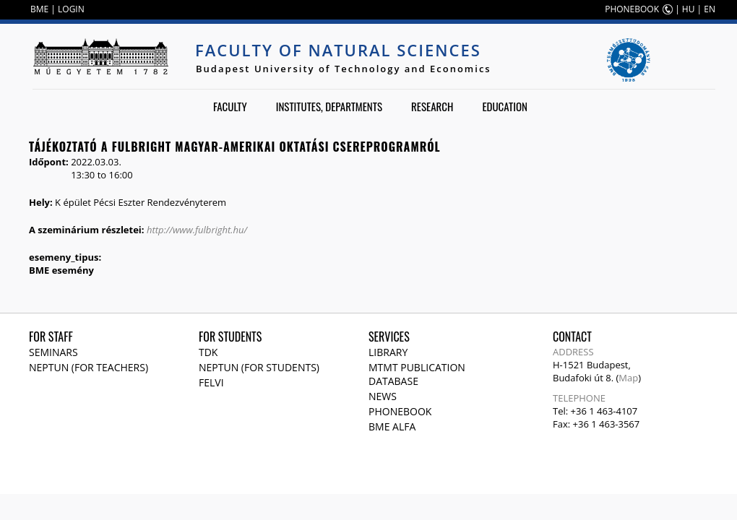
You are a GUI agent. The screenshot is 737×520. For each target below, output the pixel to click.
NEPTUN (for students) (259, 367)
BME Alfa (391, 426)
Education (504, 106)
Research (432, 106)
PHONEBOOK (632, 9)
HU (688, 9)
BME (39, 9)
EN (709, 9)
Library (388, 352)
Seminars (53, 352)
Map (628, 377)
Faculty (230, 106)
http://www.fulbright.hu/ (197, 229)
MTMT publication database (416, 374)
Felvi (211, 382)
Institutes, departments (329, 106)
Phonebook (399, 411)
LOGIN (71, 9)
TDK (208, 352)
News (382, 396)
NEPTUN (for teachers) (88, 367)
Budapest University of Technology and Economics (343, 68)
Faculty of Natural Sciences (338, 50)
